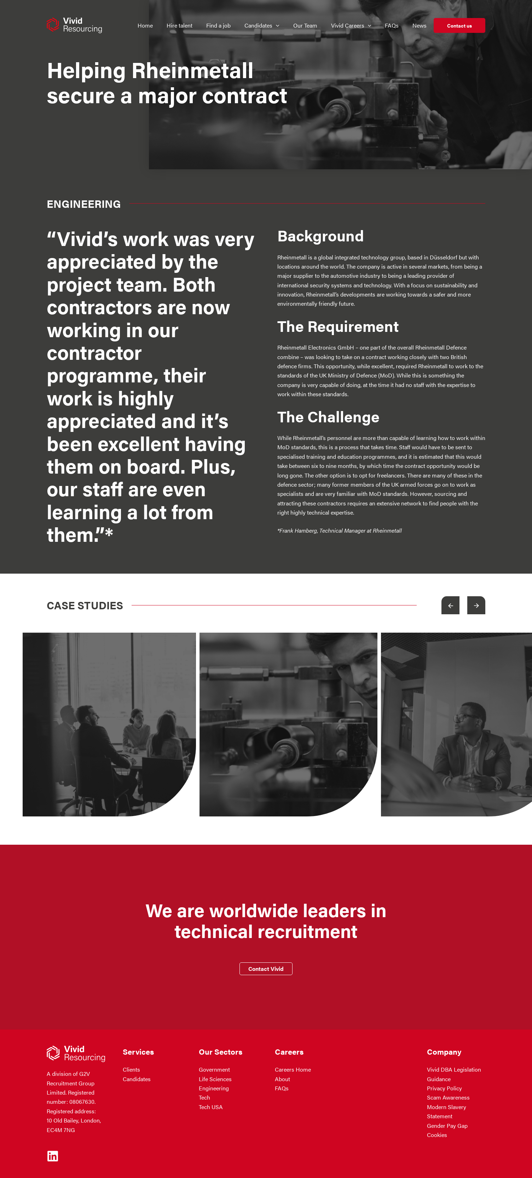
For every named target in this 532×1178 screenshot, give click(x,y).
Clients (131, 1069)
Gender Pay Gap (447, 1125)
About (282, 1079)
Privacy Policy (444, 1088)
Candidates (137, 1079)
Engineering (214, 1088)
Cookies (437, 1135)
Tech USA (211, 1107)
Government (214, 1069)
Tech (204, 1097)
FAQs (282, 1088)
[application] (280, 25)
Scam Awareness (448, 1097)
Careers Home (293, 1069)
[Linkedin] (53, 1156)
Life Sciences (215, 1079)
